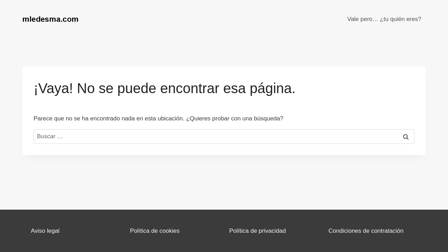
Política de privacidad (257, 230)
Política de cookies (155, 230)
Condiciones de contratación (366, 230)
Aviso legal (45, 230)
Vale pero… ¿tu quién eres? (384, 19)
